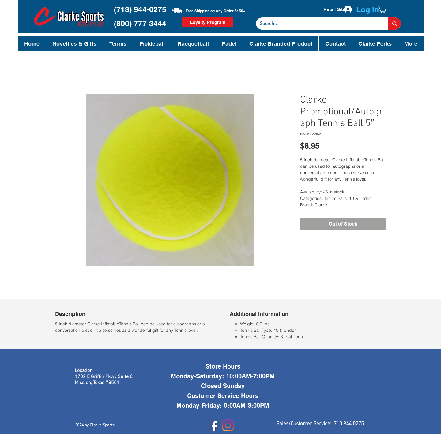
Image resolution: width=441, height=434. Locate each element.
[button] (382, 9)
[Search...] (317, 23)
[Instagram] (228, 425)
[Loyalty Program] (207, 22)
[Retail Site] (334, 9)
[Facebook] (213, 425)
